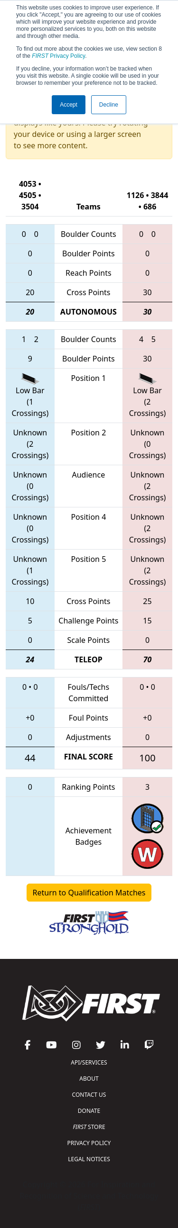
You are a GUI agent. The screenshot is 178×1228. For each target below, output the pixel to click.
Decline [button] (108, 104)
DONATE (89, 1111)
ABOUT (88, 1078)
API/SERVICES (89, 1062)
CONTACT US (89, 1095)
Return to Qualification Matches (89, 892)
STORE (89, 1127)
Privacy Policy (58, 56)
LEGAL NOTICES (89, 1159)
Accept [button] (68, 104)
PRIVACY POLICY (89, 1143)
